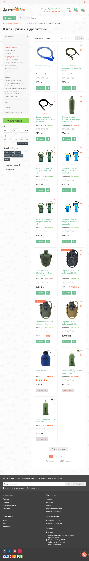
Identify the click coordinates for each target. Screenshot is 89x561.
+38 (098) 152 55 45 (54, 520)
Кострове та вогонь (12, 60)
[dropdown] (4, 2)
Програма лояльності (54, 511)
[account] (84, 2)
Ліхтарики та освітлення (13, 63)
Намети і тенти (10, 51)
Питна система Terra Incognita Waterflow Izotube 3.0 (70, 221)
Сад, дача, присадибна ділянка (15, 88)
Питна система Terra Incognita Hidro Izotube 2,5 (45, 221)
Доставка (49, 502)
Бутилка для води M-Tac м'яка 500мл (72, 372)
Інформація (8, 495)
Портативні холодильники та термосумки (15, 84)
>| (66, 456)
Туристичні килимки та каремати (13, 76)
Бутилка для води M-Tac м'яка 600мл (46, 420)
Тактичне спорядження (17, 112)
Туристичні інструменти (13, 80)
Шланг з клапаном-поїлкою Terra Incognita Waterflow (45, 119)
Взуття (17, 107)
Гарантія (49, 499)
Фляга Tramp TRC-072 (44, 371)
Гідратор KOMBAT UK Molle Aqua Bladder (70, 271)
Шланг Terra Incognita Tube (45, 67)
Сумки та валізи (10, 66)
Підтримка (51, 495)
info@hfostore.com (55, 523)
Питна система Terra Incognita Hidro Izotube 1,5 (45, 170)
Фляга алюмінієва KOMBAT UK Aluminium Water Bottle (71, 119)
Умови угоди (8, 502)
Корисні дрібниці (11, 96)
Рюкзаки (8, 54)
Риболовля (17, 41)
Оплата (48, 505)
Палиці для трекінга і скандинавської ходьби (13, 92)
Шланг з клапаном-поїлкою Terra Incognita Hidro (71, 68)
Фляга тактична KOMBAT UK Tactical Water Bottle (44, 272)
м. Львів (51, 532)
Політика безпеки (9, 505)
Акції (5, 520)
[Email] (34, 484)
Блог (4, 523)
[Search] (58, 18)
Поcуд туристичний (29, 23)
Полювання (17, 36)
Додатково (8, 516)
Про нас (6, 499)
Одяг (17, 102)
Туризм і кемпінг (13, 23)
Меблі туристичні (11, 69)
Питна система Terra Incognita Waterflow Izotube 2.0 (70, 170)
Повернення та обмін (54, 508)
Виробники (7, 527)
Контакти (6, 508)
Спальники (9, 72)
